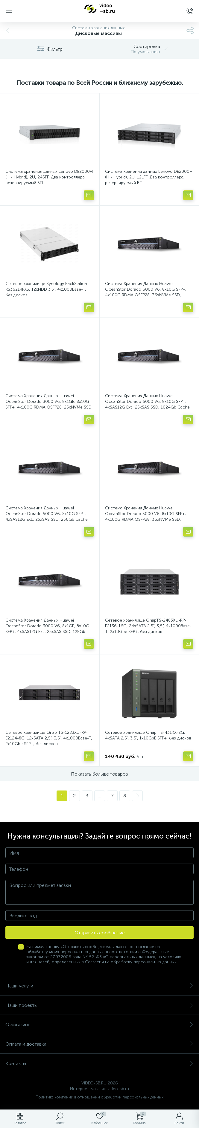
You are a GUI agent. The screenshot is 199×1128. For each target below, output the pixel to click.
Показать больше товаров (99, 774)
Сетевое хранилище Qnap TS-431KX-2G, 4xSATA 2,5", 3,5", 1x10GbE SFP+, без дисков (148, 735)
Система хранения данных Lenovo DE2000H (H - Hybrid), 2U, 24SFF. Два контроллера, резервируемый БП (49, 177)
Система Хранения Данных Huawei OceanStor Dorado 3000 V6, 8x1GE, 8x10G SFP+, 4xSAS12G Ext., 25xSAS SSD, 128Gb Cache (47, 629)
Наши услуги (99, 986)
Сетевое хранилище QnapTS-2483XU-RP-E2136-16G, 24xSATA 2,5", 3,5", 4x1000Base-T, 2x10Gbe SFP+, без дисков (148, 626)
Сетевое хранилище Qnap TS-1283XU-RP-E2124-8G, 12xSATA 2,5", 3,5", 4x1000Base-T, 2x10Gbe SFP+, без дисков (48, 738)
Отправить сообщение (100, 933)
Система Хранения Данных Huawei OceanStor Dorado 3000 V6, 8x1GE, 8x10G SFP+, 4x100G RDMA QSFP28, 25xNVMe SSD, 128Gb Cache (49, 404)
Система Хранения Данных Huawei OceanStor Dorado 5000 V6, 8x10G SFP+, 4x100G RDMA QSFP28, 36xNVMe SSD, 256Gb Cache (145, 517)
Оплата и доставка (99, 1044)
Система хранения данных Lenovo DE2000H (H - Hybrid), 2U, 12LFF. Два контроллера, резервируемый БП (148, 177)
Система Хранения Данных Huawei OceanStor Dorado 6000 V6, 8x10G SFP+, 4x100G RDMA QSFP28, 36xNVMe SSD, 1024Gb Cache (145, 292)
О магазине (99, 1024)
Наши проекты (99, 1005)
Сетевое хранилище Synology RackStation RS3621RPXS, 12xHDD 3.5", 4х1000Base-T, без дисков (46, 289)
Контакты (99, 1063)
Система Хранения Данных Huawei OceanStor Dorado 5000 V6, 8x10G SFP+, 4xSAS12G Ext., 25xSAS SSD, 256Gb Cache (46, 514)
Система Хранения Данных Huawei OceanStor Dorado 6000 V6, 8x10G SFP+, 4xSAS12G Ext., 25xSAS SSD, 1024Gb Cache (147, 401)
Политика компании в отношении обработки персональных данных (99, 1097)
